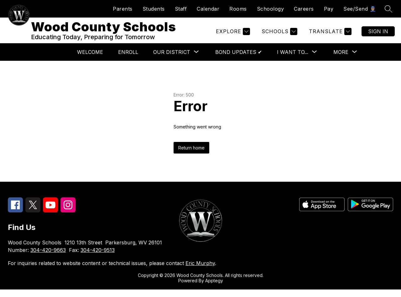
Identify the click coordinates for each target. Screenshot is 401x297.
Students (154, 9)
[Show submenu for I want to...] (292, 59)
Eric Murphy (200, 271)
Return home (191, 155)
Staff (181, 9)
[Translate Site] (329, 35)
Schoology (270, 9)
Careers (304, 9)
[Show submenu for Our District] (171, 59)
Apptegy (214, 288)
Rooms (238, 9)
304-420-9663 (48, 257)
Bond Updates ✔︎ (238, 59)
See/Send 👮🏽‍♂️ (359, 9)
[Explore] (232, 35)
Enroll (128, 59)
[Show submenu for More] (340, 59)
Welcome (90, 59)
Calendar (208, 9)
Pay (329, 9)
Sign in (378, 35)
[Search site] (388, 9)
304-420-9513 (98, 257)
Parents (123, 9)
